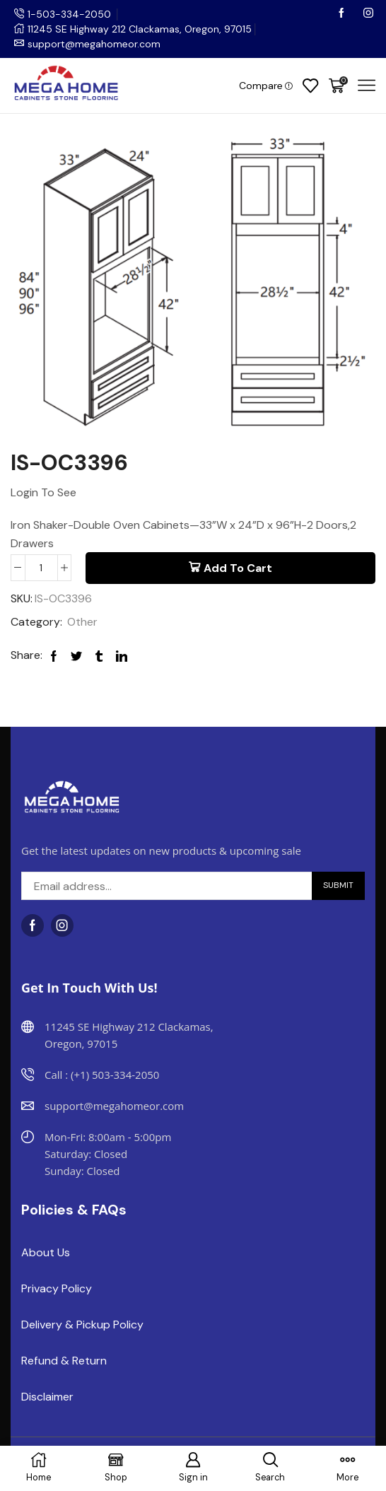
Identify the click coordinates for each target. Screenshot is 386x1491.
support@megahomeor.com (94, 43)
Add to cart (238, 568)
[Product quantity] (41, 567)
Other (82, 621)
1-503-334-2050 (69, 14)
